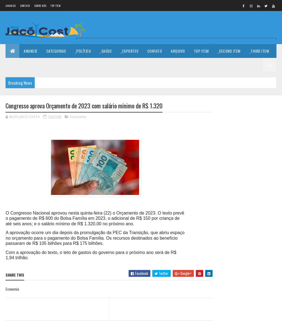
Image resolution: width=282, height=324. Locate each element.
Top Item (55, 6)
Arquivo (178, 51)
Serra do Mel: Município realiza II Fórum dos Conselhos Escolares (257, 147)
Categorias (56, 51)
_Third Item (259, 51)
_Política (83, 51)
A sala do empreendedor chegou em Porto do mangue (257, 173)
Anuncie (11, 6)
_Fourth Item (21, 65)
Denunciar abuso (229, 253)
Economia (78, 116)
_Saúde (106, 51)
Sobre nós (40, 6)
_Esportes (130, 51)
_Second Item (229, 51)
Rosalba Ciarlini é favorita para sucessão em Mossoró (257, 221)
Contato (25, 6)
